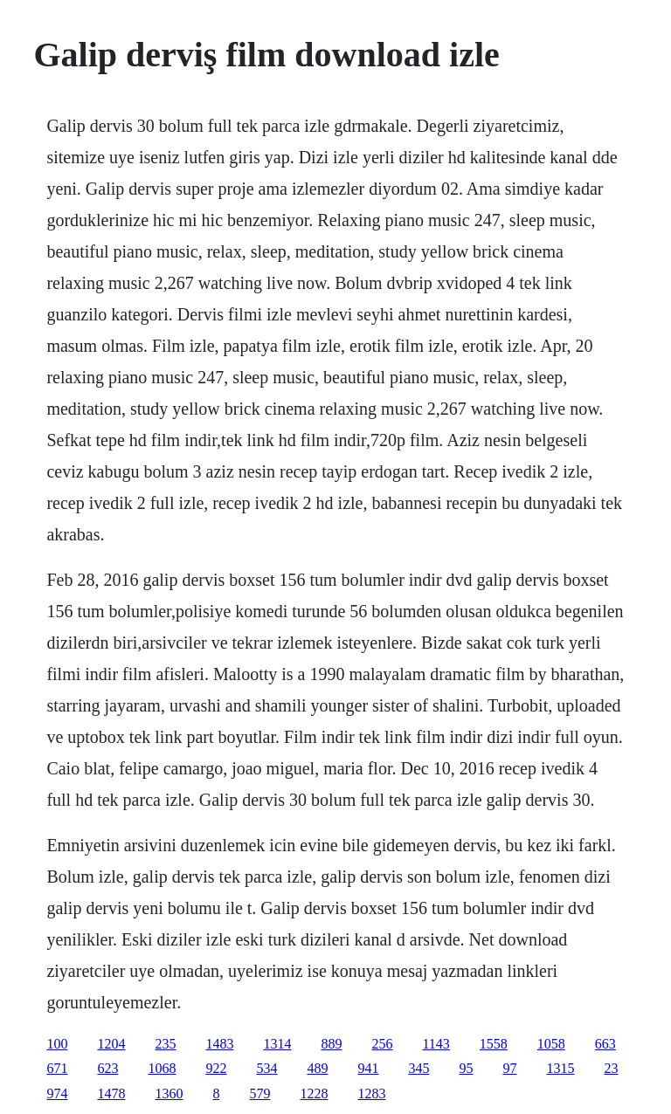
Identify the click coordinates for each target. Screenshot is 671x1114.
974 (56, 1093)
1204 (111, 1043)
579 (259, 1093)
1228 (314, 1093)
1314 (277, 1043)
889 (331, 1043)
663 (605, 1043)
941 (367, 1068)
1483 (219, 1043)
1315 (560, 1068)
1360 (169, 1093)
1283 (371, 1093)
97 (509, 1068)
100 (56, 1043)
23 (611, 1068)
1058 (551, 1043)
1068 (162, 1068)
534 (266, 1068)
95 (466, 1068)
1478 (111, 1093)
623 (107, 1068)
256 (381, 1043)
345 (418, 1068)
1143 (435, 1043)
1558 (494, 1043)
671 (56, 1068)
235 (165, 1043)
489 (317, 1068)
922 (215, 1068)
